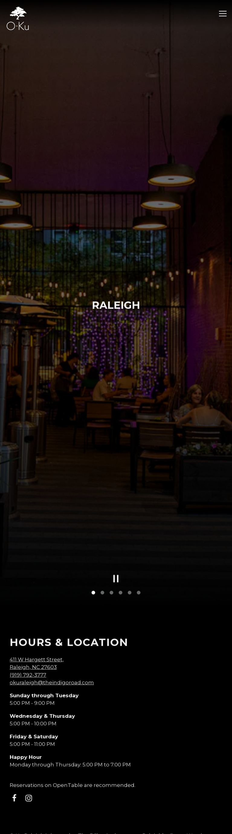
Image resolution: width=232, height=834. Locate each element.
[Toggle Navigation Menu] (223, 13)
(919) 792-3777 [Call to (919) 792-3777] (28, 602)
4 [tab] (121, 520)
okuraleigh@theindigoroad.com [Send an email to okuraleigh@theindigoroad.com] (52, 610)
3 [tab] (111, 520)
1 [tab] (93, 520)
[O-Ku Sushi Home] (18, 18)
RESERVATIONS (116, 809)
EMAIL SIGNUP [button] (116, 826)
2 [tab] (102, 520)
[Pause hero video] (116, 506)
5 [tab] (130, 520)
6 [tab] (139, 520)
